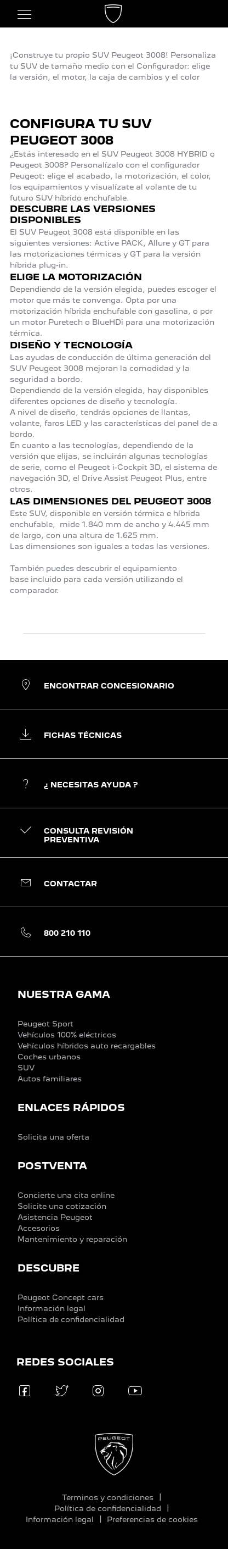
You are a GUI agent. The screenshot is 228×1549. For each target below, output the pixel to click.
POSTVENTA (52, 1166)
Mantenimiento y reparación (72, 1239)
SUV (26, 1067)
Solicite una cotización (62, 1206)
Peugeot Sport (45, 1023)
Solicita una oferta (53, 1136)
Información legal (52, 1308)
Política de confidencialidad (71, 1319)
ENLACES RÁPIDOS (71, 1107)
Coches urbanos (49, 1056)
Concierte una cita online (66, 1195)
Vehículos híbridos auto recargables (87, 1045)
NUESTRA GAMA (64, 994)
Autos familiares (50, 1078)
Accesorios (39, 1228)
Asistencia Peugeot (55, 1217)
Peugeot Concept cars (61, 1297)
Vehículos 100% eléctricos (67, 1034)
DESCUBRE (48, 1268)
